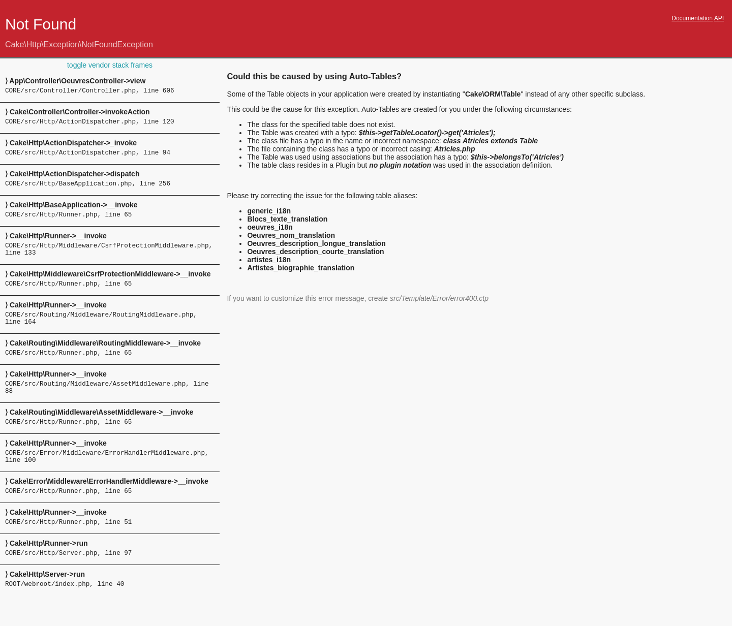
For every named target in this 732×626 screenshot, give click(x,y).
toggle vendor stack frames (109, 65)
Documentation (692, 18)
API (719, 18)
